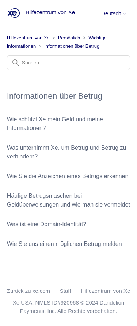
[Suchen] (68, 62)
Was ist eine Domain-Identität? (46, 224)
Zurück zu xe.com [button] (28, 291)
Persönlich (69, 37)
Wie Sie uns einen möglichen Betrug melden (64, 244)
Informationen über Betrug (71, 46)
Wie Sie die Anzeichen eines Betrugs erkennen (68, 176)
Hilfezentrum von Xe (28, 37)
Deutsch (113, 13)
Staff (65, 291)
